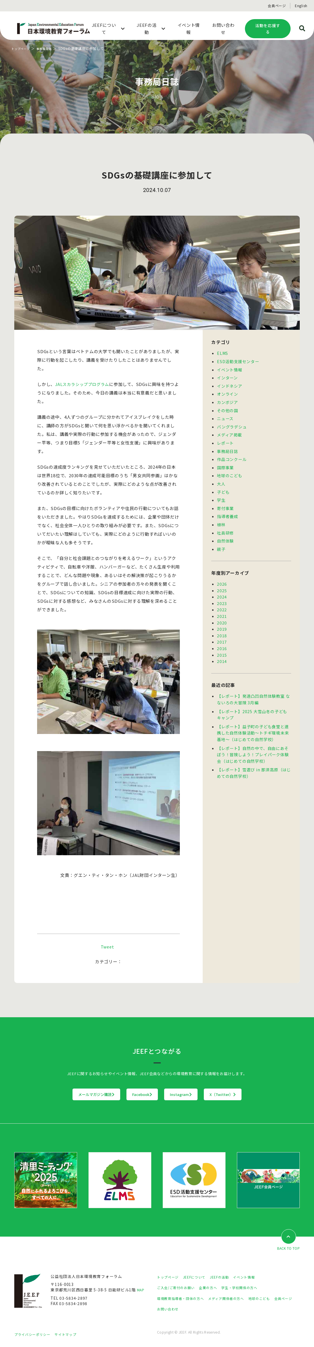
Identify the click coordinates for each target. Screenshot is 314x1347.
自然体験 (225, 534)
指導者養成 (227, 510)
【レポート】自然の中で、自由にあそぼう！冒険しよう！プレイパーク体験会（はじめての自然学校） (253, 741)
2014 (222, 650)
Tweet (107, 947)
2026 (222, 576)
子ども (223, 487)
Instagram (193, 1094)
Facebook (130, 1094)
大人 (221, 479)
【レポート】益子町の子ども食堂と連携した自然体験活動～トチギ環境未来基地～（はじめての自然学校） (253, 720)
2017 (222, 632)
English (301, 5)
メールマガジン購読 (61, 1094)
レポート (225, 439)
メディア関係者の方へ (236, 1298)
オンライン (227, 392)
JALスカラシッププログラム (83, 384)
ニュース (225, 416)
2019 (222, 619)
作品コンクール (231, 455)
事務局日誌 (49, 48)
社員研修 (225, 526)
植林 (221, 518)
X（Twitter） (258, 1094)
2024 (222, 589)
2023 (222, 595)
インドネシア (229, 384)
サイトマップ (72, 1335)
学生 (221, 494)
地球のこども (229, 471)
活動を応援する (267, 29)
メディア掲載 (229, 431)
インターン (227, 376)
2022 (222, 601)
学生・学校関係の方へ (250, 1288)
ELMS (222, 353)
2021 (222, 607)
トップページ (22, 48)
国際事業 (225, 463)
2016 (222, 638)
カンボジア (227, 400)
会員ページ (277, 5)
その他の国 (227, 408)
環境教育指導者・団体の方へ (184, 1298)
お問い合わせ (194, 1309)
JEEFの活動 (228, 1277)
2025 (222, 583)
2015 (222, 644)
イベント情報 (229, 369)
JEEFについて (199, 1277)
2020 (222, 613)
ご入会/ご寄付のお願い (178, 1288)
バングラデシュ (232, 424)
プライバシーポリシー (35, 1335)
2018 (222, 626)
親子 (221, 542)
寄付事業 (225, 502)
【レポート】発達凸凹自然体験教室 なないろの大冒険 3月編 (253, 688)
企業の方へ (215, 1288)
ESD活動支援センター (238, 361)
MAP (141, 1290)
